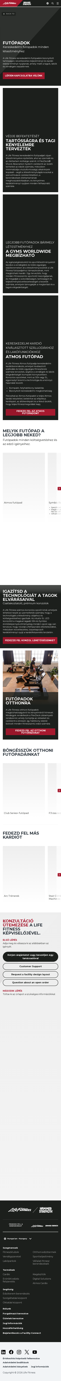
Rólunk (7, 1308)
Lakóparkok (9, 1261)
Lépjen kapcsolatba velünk (23, 75)
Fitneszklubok (11, 1252)
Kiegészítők (39, 1274)
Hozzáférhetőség (13, 1328)
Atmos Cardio (40, 1283)
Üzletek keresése (13, 1318)
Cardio (6, 1274)
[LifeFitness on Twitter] (27, 1352)
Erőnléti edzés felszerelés (11, 1280)
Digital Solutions (42, 1278)
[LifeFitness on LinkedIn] (3, 1352)
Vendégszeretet (12, 1256)
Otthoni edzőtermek (44, 1252)
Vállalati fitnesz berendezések (41, 1262)
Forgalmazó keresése (15, 1313)
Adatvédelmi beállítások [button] (16, 1362)
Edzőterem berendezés (16, 1293)
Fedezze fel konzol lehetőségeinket (30, 640)
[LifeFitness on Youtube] (34, 1352)
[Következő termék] (59, 488)
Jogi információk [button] (40, 1366)
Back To (8, 14)
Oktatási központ (12, 1302)
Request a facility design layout (30, 974)
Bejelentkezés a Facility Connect (22, 1333)
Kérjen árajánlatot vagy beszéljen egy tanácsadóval (30, 957)
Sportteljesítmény (43, 1256)
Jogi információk (12, 1323)
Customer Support (30, 966)
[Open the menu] (57, 3)
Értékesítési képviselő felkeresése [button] (21, 1358)
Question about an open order (30, 982)
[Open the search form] (52, 3)
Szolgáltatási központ (15, 1298)
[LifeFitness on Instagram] (19, 1352)
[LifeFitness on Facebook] (11, 1352)
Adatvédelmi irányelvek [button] (15, 1366)
